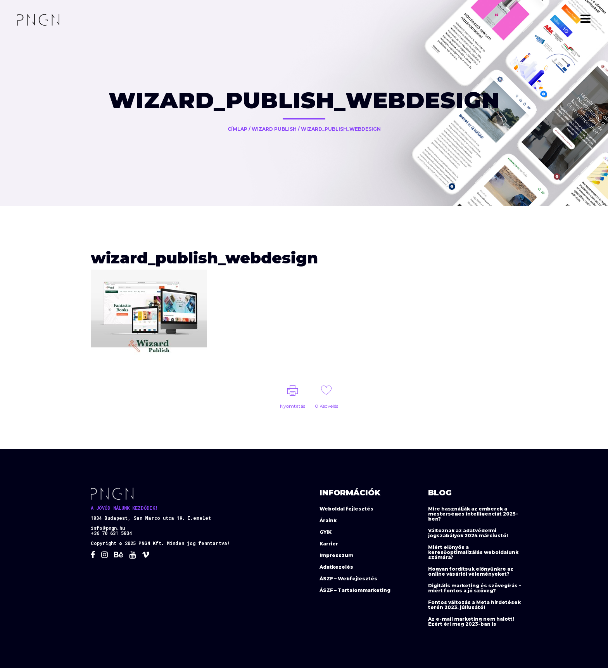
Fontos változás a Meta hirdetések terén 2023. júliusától (474, 605)
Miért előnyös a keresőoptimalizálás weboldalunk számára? (473, 552)
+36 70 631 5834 (111, 533)
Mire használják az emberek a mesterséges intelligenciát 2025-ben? (473, 513)
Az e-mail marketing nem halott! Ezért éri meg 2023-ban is (471, 621)
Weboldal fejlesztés (346, 508)
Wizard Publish (274, 129)
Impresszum (336, 555)
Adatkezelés (336, 566)
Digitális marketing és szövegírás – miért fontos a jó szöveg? (474, 588)
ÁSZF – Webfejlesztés (348, 578)
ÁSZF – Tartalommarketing (355, 590)
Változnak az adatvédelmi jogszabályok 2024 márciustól (468, 533)
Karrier (329, 543)
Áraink (328, 520)
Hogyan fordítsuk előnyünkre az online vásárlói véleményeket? (470, 571)
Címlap (237, 129)
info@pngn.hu (108, 528)
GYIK (326, 532)
